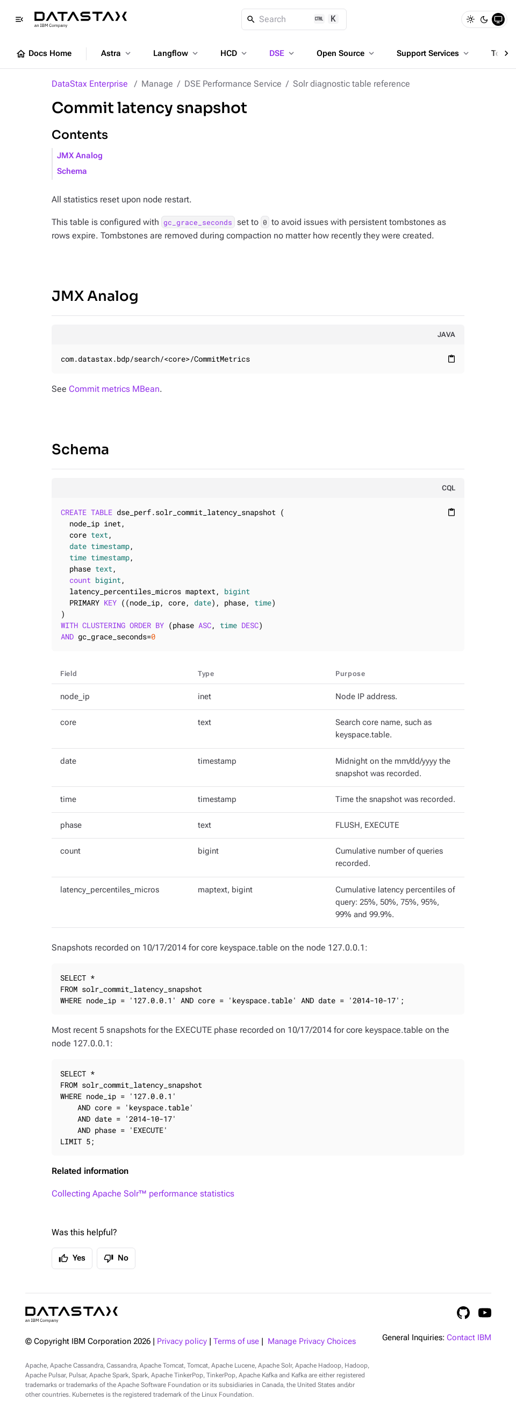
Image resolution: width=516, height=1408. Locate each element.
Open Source (346, 53)
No (116, 1258)
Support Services (434, 53)
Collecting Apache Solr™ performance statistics (143, 1193)
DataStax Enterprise (90, 84)
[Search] (294, 19)
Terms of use (236, 1341)
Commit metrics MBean (114, 389)
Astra (117, 53)
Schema (72, 171)
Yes (72, 1258)
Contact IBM (469, 1337)
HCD (234, 53)
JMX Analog (80, 155)
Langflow (176, 53)
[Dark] (484, 19)
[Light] (470, 19)
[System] (498, 19)
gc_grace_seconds (197, 222)
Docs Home (43, 53)
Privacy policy (182, 1341)
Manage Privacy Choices (312, 1341)
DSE (282, 53)
